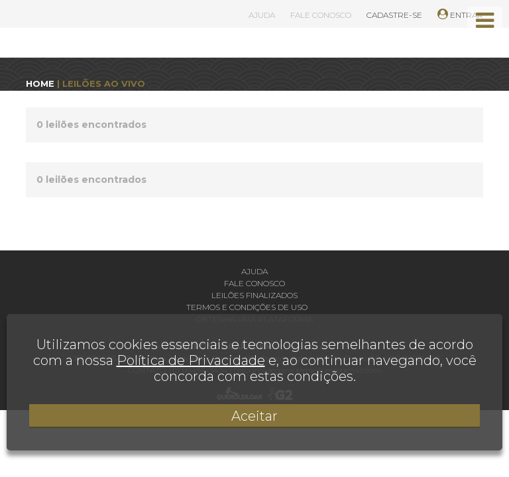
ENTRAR (460, 15)
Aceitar (254, 416)
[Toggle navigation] (484, 20)
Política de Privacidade (191, 360)
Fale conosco (254, 283)
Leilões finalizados (254, 295)
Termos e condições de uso (247, 307)
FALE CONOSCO (320, 15)
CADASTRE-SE (394, 15)
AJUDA (262, 15)
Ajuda (254, 271)
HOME (40, 83)
